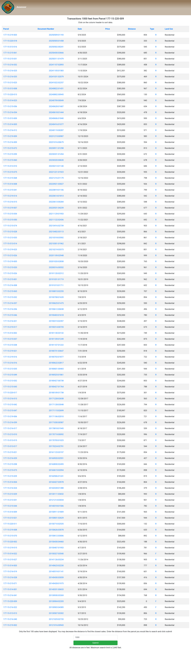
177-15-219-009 (10, 136)
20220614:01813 (56, 196)
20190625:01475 (56, 303)
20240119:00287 (56, 130)
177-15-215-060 (10, 160)
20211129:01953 (56, 214)
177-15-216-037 (10, 303)
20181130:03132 (56, 333)
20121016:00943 (56, 625)
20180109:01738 (56, 392)
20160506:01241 (56, 476)
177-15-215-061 (10, 53)
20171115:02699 (56, 410)
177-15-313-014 (10, 243)
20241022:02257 (56, 82)
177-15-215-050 (10, 220)
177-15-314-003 (10, 565)
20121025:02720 (56, 619)
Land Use (169, 29)
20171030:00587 (56, 422)
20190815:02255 (56, 291)
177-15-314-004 (10, 482)
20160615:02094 (56, 470)
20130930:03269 (56, 595)
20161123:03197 (56, 452)
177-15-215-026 (10, 273)
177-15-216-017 (10, 428)
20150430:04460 (56, 542)
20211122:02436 (56, 220)
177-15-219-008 (10, 530)
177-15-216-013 (10, 398)
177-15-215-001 (10, 279)
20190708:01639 (56, 297)
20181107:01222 (56, 345)
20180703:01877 (56, 357)
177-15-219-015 (10, 547)
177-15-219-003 (10, 35)
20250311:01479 (56, 59)
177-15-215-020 (10, 267)
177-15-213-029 (10, 494)
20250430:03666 (56, 53)
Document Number (46, 29)
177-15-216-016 (10, 363)
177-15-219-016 (10, 357)
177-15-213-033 (10, 237)
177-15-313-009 (10, 118)
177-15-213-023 (10, 82)
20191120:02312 (56, 273)
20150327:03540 (56, 553)
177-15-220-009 (10, 601)
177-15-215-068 (10, 178)
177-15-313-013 (10, 613)
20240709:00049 (56, 100)
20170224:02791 (56, 446)
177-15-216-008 (10, 285)
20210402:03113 (56, 231)
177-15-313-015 (10, 440)
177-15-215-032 (10, 297)
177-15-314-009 (10, 512)
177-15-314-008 (10, 184)
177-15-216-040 (10, 619)
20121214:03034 (56, 500)
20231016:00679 (56, 142)
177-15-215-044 (10, 506)
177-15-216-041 (10, 595)
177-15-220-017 (10, 392)
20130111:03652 (56, 494)
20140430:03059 (56, 577)
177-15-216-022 (10, 607)
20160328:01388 (56, 488)
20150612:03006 (56, 536)
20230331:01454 (56, 154)
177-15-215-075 (10, 172)
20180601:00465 (56, 369)
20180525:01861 (56, 375)
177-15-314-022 (10, 553)
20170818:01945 (56, 428)
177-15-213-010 (10, 434)
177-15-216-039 (10, 422)
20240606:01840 (56, 118)
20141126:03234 (56, 559)
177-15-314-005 (10, 124)
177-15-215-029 (10, 476)
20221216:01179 (56, 178)
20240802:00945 (56, 94)
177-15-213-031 (10, 500)
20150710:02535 (56, 524)
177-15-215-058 (10, 464)
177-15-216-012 (10, 130)
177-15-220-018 (10, 41)
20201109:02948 (56, 255)
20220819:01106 (56, 190)
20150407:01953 (56, 547)
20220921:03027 (56, 184)
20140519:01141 (56, 571)
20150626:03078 (56, 530)
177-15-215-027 (10, 559)
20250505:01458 (56, 41)
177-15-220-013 (10, 94)
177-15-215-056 (10, 106)
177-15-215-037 (10, 339)
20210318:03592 (56, 237)
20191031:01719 (56, 279)
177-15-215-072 (10, 148)
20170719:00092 (56, 434)
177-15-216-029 (10, 458)
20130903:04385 (56, 607)
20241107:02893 (56, 65)
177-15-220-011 (10, 524)
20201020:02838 (56, 261)
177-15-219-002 (10, 625)
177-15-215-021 (10, 452)
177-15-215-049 (10, 375)
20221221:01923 (56, 172)
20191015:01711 (56, 285)
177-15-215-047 (10, 410)
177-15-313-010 (10, 166)
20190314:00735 (56, 327)
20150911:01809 (56, 512)
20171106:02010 (56, 416)
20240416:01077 (56, 124)
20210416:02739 (56, 226)
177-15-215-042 (10, 404)
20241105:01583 (56, 70)
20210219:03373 (56, 249)
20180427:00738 (56, 381)
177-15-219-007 (10, 208)
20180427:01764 (56, 387)
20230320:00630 (56, 160)
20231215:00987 (56, 136)
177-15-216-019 (10, 571)
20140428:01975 (56, 583)
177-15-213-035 (10, 369)
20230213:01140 (56, 166)
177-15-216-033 (10, 76)
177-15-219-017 (10, 327)
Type (152, 29)
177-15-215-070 (10, 536)
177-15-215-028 (10, 231)
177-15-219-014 (10, 196)
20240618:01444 (56, 112)
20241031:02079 (56, 76)
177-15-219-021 (10, 351)
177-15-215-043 (10, 387)
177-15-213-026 (10, 255)
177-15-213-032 (10, 381)
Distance (132, 29)
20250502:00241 (56, 47)
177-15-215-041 (10, 190)
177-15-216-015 (10, 202)
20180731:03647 (56, 351)
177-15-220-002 (10, 542)
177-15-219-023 (10, 249)
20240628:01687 (56, 106)
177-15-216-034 (10, 112)
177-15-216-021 (10, 321)
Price (107, 29)
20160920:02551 (56, 458)
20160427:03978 (56, 482)
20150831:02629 (56, 518)
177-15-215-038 (10, 345)
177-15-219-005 (10, 261)
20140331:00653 (56, 589)
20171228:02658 (56, 398)
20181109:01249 (56, 339)
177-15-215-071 (10, 583)
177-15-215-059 (10, 154)
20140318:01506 (56, 506)
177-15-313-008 (10, 88)
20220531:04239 (56, 208)
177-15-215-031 (10, 59)
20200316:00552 (56, 267)
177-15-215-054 (10, 214)
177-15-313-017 (10, 446)
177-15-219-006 (10, 416)
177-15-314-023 (10, 100)
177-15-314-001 (10, 589)
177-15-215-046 (10, 315)
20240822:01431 (56, 88)
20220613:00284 (56, 202)
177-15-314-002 (10, 333)
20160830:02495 (56, 464)
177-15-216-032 (10, 65)
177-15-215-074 (10, 226)
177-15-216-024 (10, 488)
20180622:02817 (56, 363)
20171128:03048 (56, 404)
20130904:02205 (56, 601)
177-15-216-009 (10, 142)
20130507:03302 (56, 613)
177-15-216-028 (10, 577)
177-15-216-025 (10, 70)
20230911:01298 (56, 148)
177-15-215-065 (10, 291)
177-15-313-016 (10, 47)
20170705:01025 (56, 440)
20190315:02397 (56, 321)
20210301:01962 (56, 243)
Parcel (6, 29)
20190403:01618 (56, 315)
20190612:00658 (56, 309)
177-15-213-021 (10, 518)
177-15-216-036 (10, 309)
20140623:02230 (56, 565)
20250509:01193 (56, 35)
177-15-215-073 (10, 470)
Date (80, 29)
